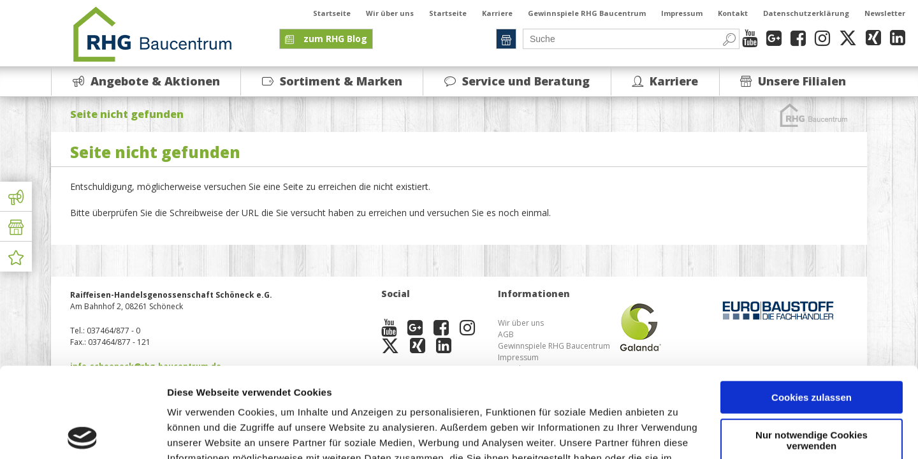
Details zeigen (199, 433)
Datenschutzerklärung (806, 13)
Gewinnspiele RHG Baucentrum (587, 13)
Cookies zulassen (811, 307)
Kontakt (733, 13)
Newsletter (884, 13)
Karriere (497, 13)
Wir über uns (390, 13)
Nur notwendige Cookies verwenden (811, 350)
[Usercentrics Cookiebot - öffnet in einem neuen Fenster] (82, 434)
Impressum (682, 13)
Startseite (332, 13)
